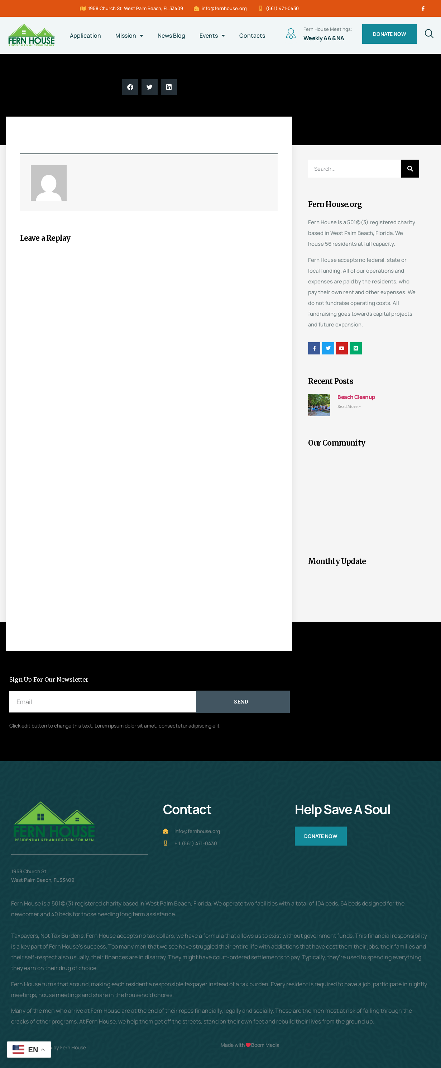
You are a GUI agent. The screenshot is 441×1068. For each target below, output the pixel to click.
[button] (130, 87)
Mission (129, 35)
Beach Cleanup (356, 397)
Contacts (252, 35)
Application (85, 35)
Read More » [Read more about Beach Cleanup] (349, 406)
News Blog (171, 35)
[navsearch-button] (426, 34)
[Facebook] (423, 8)
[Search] (410, 169)
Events (212, 35)
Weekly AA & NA (323, 38)
